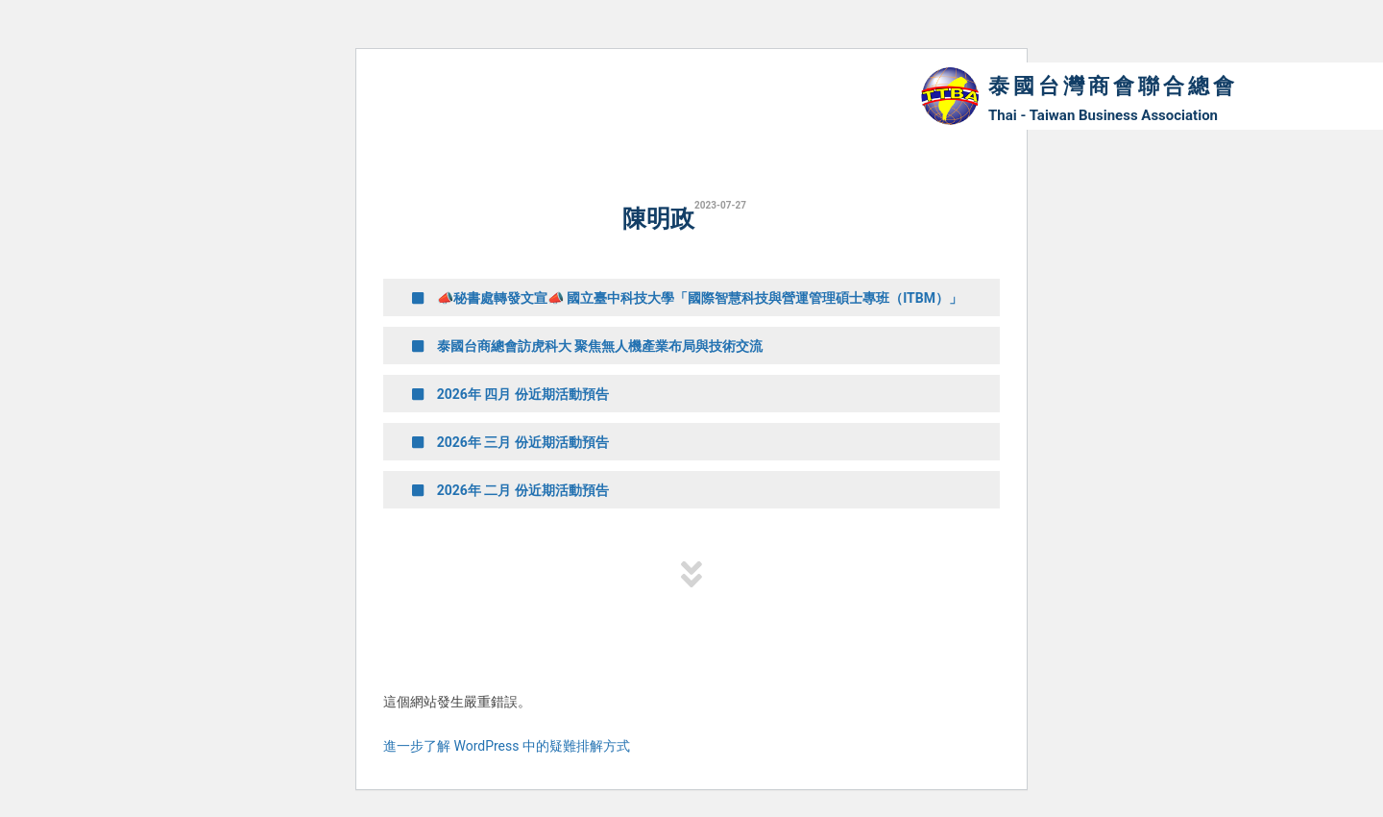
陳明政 (658, 219)
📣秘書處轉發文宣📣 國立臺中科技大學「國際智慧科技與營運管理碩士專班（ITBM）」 (687, 298)
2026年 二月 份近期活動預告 (510, 490)
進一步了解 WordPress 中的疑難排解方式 (506, 746)
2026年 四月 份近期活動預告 (510, 394)
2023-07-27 (720, 205)
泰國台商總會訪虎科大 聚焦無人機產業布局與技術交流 (587, 346)
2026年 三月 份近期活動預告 (510, 442)
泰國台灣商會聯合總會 (1113, 86)
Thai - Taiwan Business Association (1103, 115)
